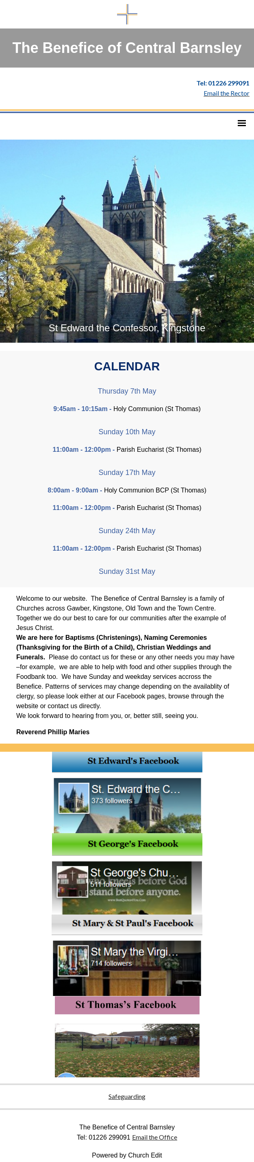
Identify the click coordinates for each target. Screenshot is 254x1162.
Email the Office (154, 1137)
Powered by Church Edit (127, 1155)
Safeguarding (127, 1096)
